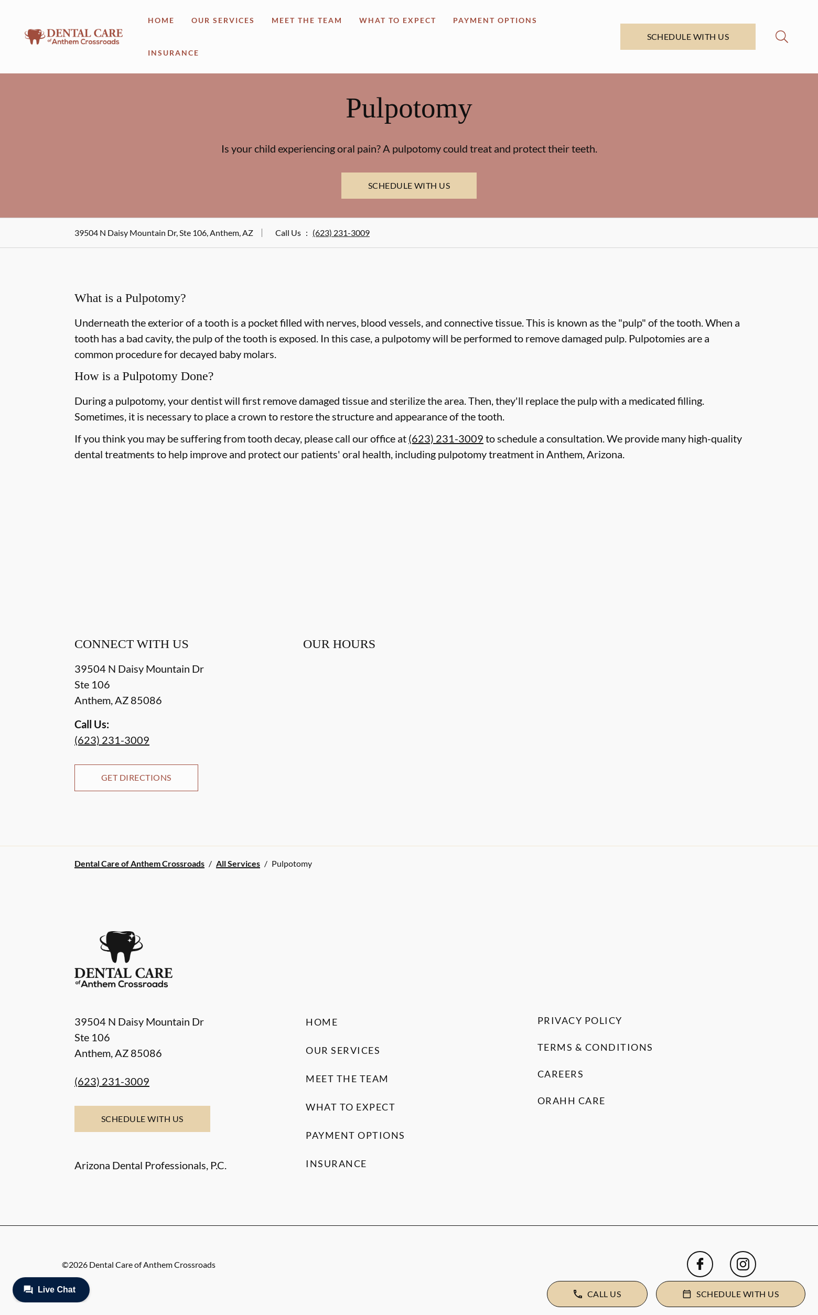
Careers (560, 1074)
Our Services (223, 20)
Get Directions (136, 777)
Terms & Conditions (595, 1047)
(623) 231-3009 (341, 233)
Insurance (173, 52)
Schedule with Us (688, 36)
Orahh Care (571, 1100)
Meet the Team (307, 20)
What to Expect (397, 20)
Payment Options (495, 20)
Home (161, 20)
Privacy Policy (579, 1020)
